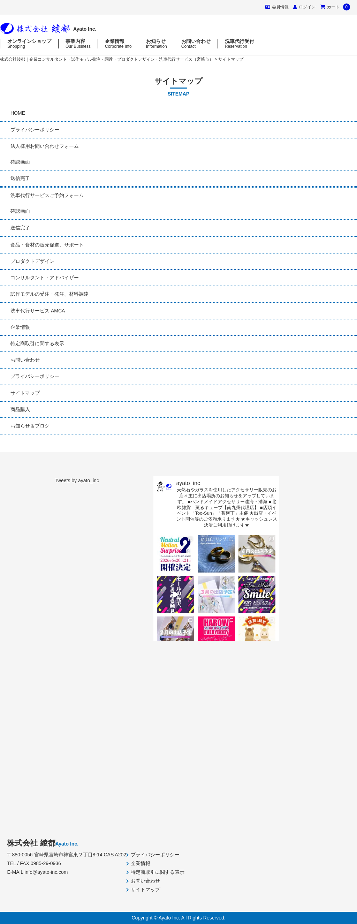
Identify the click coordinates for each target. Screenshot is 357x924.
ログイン (307, 7)
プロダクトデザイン (32, 261)
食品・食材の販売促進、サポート (47, 245)
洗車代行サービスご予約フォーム (47, 195)
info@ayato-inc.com (46, 872)
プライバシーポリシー (34, 129)
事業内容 (78, 43)
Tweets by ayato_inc (77, 480)
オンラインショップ (29, 43)
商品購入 (20, 409)
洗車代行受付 (239, 43)
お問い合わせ (196, 43)
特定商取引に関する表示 (37, 343)
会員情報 (277, 7)
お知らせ (156, 43)
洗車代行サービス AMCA (37, 310)
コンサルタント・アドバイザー (44, 277)
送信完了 (20, 178)
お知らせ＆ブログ (30, 426)
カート (335, 7)
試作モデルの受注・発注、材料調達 (49, 294)
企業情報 (118, 43)
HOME (17, 113)
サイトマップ (25, 393)
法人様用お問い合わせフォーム (44, 146)
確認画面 (20, 162)
